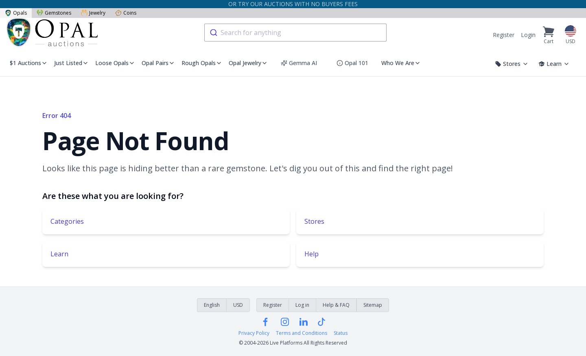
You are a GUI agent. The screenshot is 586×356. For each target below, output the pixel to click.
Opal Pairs (158, 63)
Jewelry (93, 12)
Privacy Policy (253, 333)
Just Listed (71, 63)
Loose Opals (115, 63)
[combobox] (295, 32)
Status (341, 333)
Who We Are (401, 63)
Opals (16, 12)
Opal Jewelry (248, 63)
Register (503, 35)
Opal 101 (352, 63)
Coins (125, 12)
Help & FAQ (336, 304)
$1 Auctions (29, 63)
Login (528, 35)
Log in (302, 304)
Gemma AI (299, 63)
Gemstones (54, 12)
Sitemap (372, 304)
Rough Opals (201, 63)
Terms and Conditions (301, 333)
